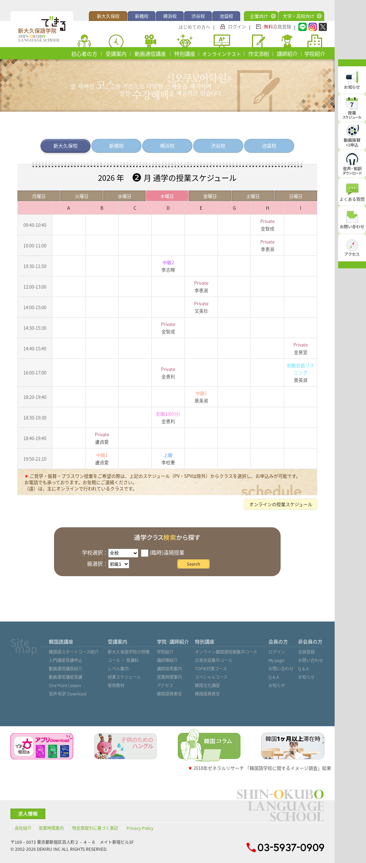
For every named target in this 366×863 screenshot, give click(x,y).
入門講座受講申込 (65, 660)
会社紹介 (23, 828)
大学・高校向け (298, 16)
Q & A (273, 677)
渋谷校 (198, 16)
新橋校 (141, 16)
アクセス (165, 685)
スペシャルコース (211, 677)
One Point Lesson (65, 685)
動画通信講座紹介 (65, 668)
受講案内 (116, 54)
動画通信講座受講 (65, 677)
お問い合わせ (280, 668)
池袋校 (226, 16)
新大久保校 (108, 16)
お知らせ (276, 685)
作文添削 (258, 54)
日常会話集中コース (213, 660)
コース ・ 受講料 (123, 660)
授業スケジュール (124, 677)
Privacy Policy (140, 828)
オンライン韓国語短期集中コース (226, 652)
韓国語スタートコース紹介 (74, 652)
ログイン (237, 26)
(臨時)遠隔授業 (162, 552)
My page (276, 660)
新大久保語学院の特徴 (129, 652)
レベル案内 (118, 668)
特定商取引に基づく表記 (95, 828)
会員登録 (277, 26)
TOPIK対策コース (211, 668)
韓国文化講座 (207, 685)
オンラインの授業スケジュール (280, 504)
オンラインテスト (221, 53)
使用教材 (116, 685)
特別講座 (184, 54)
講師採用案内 (169, 668)
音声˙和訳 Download (67, 694)
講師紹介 (287, 54)
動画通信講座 (150, 54)
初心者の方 (84, 54)
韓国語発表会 (169, 694)
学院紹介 (314, 54)
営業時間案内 (169, 677)
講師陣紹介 (167, 660)
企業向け (259, 16)
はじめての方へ (194, 26)
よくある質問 (352, 199)
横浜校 (170, 16)
